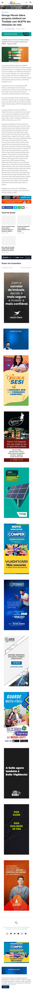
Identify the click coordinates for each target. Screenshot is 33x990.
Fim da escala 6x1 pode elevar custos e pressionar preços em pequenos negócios (8, 229)
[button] (2, 2)
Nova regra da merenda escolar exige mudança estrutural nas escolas (8, 248)
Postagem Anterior (7, 268)
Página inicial (5, 12)
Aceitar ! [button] (5, 987)
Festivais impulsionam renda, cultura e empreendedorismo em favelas (23, 229)
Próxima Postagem (25, 268)
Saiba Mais (13, 984)
